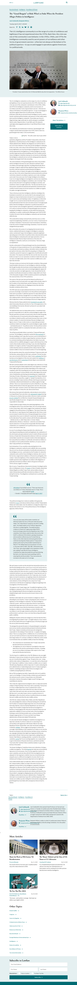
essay (17, 503)
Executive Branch (13, 9)
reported (32, 376)
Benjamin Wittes (24, 21)
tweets (28, 468)
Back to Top (64, 795)
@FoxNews (17, 487)
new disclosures (13, 360)
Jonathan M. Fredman (45, 862)
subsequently (34, 394)
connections (24, 360)
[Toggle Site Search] (67, 2)
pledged (18, 727)
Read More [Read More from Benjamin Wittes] (21, 826)
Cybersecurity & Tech (15, 926)
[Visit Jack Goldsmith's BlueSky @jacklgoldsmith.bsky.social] (67, 105)
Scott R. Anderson (14, 894)
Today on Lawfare (25, 973)
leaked (39, 394)
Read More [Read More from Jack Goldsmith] (21, 814)
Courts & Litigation (15, 918)
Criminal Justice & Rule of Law (18, 922)
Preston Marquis (13, 862)
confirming (38, 356)
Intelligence (22, 9)
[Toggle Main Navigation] (18, 2)
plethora (41, 358)
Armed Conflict (14, 910)
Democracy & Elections (16, 929)
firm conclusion (40, 334)
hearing (29, 749)
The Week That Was (39, 973)
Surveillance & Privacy (31, 9)
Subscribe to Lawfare (59, 126)
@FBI (32, 491)
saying (17, 739)
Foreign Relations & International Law (20, 937)
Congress (12, 914)
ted (17, 398)
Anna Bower (23, 894)
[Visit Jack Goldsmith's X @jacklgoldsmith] (64, 103)
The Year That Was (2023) (17, 891)
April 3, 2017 (39, 493)
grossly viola (12, 398)
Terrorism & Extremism (16, 952)
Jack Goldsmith (14, 21)
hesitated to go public (37, 302)
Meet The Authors (58, 120)
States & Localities (15, 945)
